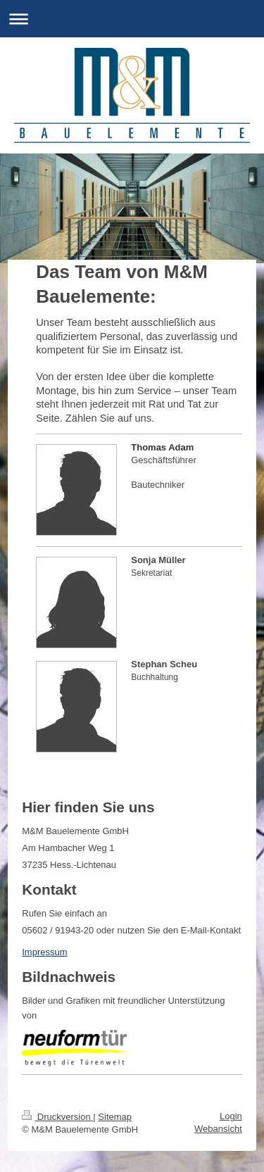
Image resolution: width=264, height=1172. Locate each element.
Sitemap (115, 1116)
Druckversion (57, 1116)
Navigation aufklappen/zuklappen (132, 19)
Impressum (44, 952)
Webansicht (218, 1128)
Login (231, 1116)
